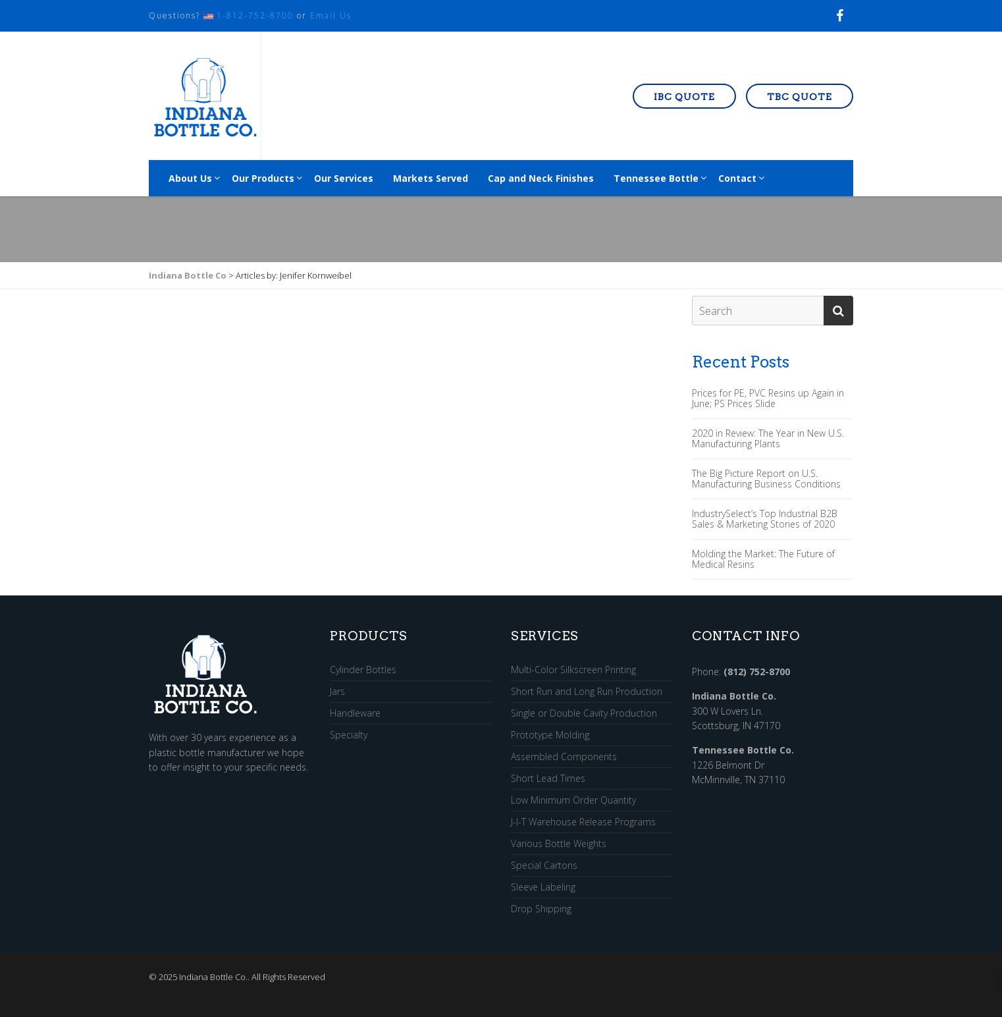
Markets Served (430, 178)
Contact (737, 178)
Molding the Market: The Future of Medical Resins (763, 559)
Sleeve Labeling (543, 887)
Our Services (343, 178)
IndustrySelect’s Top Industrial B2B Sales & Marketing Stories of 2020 (764, 519)
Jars (337, 692)
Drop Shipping (541, 909)
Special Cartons (544, 865)
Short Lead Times (548, 778)
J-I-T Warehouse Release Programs (583, 822)
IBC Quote (684, 97)
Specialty (348, 735)
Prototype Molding (550, 735)
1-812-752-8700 (255, 15)
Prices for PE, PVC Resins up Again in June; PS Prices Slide (768, 398)
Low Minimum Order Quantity (573, 800)
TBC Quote (799, 97)
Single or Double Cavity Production (584, 713)
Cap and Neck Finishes (541, 178)
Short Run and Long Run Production (586, 692)
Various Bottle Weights (558, 844)
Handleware (355, 713)
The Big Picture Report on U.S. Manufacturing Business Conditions (766, 478)
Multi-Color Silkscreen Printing (573, 670)
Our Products (263, 178)
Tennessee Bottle (656, 178)
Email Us (331, 15)
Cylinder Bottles (363, 670)
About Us (190, 178)
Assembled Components (564, 757)
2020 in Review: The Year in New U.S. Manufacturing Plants (768, 438)
